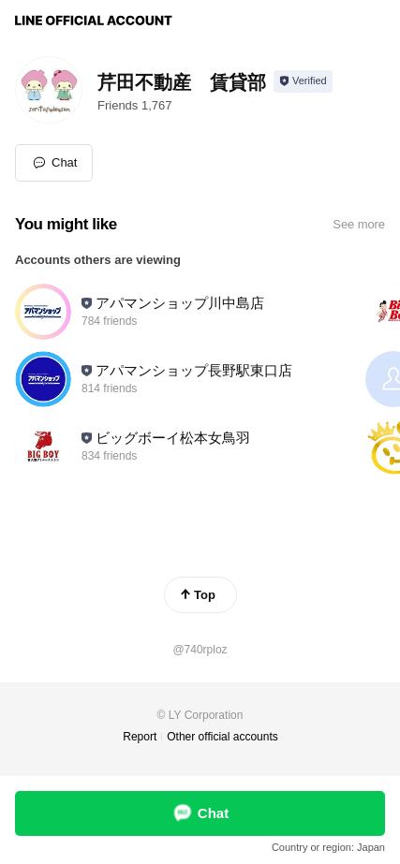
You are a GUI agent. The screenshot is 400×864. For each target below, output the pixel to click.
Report (139, 736)
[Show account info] (303, 81)
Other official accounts (222, 736)
